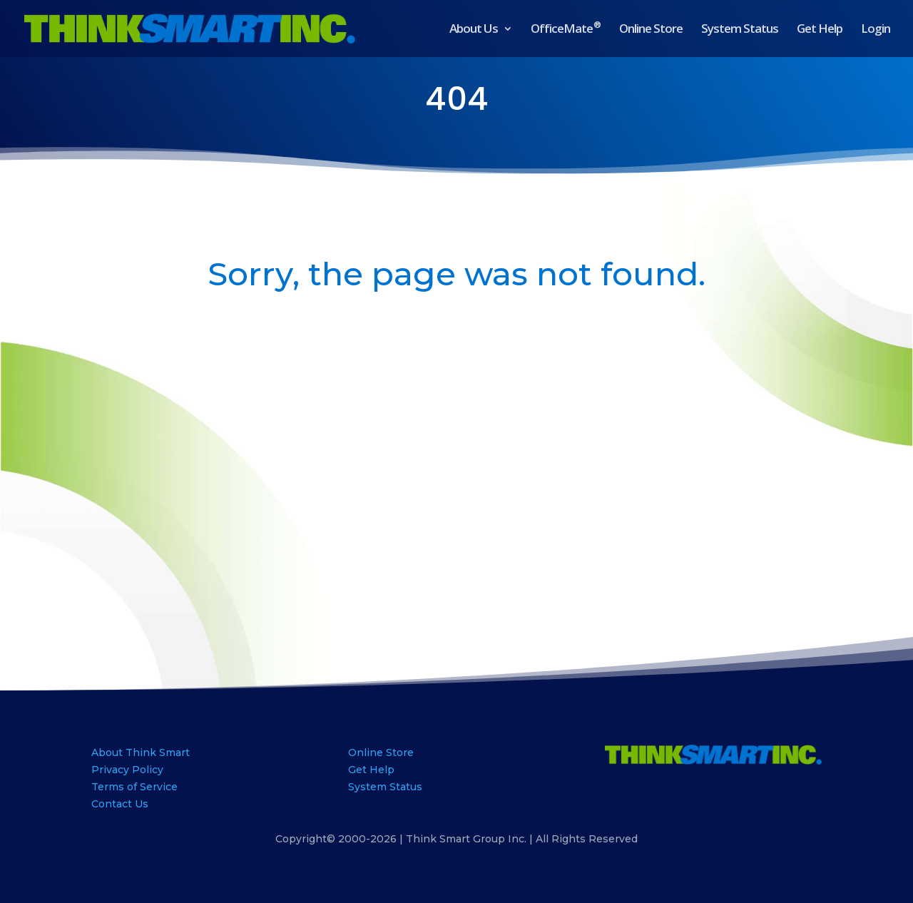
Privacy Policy (127, 769)
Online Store (651, 30)
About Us (473, 30)
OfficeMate (566, 30)
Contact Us (119, 803)
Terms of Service (134, 786)
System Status (739, 30)
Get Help (819, 30)
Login (875, 30)
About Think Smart (140, 752)
